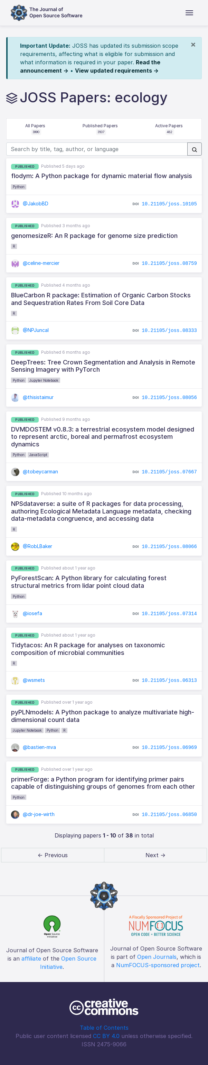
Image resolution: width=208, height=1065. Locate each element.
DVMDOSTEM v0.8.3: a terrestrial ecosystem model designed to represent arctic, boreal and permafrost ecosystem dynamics (102, 437)
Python (19, 187)
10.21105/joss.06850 (169, 814)
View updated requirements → (117, 70)
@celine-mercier (35, 263)
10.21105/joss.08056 (169, 397)
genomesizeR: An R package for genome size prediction (94, 235)
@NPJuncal (30, 330)
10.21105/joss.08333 (169, 330)
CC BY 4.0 (106, 1035)
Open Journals (157, 956)
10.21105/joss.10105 (169, 204)
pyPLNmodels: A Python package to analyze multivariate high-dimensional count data (102, 716)
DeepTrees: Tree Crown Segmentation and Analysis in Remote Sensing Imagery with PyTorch (103, 366)
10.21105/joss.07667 (169, 472)
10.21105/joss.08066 (169, 546)
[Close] (193, 44)
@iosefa (26, 613)
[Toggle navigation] (189, 13)
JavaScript (38, 455)
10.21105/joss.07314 (169, 613)
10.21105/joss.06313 (169, 680)
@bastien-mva (33, 747)
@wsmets (28, 680)
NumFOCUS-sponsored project (158, 965)
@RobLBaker (31, 546)
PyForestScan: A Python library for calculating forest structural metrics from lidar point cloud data (89, 581)
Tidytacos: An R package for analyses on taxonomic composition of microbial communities (88, 648)
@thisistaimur (32, 397)
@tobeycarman (34, 471)
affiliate (31, 958)
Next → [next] (155, 855)
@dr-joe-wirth (33, 814)
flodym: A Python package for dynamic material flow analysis (101, 175)
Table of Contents (104, 1027)
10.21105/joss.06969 (169, 747)
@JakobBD (29, 203)
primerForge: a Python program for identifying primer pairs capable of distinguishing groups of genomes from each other (103, 783)
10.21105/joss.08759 (169, 263)
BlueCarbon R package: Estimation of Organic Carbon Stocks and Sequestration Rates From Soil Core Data (101, 298)
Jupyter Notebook (43, 380)
